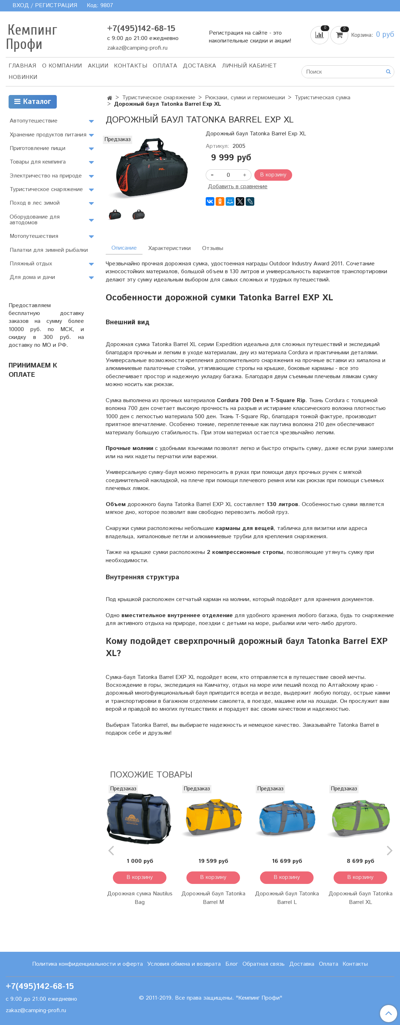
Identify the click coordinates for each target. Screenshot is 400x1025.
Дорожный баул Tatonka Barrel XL (360, 898)
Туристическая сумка (322, 98)
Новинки (23, 77)
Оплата (165, 66)
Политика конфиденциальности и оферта (87, 964)
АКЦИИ (98, 66)
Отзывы (212, 248)
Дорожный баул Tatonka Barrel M (213, 898)
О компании (62, 66)
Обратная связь (263, 964)
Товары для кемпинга (38, 162)
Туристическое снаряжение (158, 98)
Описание (124, 248)
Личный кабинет (249, 66)
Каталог (32, 102)
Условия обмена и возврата (184, 964)
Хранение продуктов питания (48, 135)
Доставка (199, 66)
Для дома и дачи (32, 277)
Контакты (130, 66)
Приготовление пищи (37, 148)
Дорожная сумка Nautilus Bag (139, 898)
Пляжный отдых (31, 264)
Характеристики (169, 248)
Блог (231, 964)
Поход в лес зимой (35, 203)
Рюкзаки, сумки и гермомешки (245, 98)
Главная (22, 66)
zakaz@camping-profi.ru (137, 48)
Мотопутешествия (34, 236)
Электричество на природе (46, 176)
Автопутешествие (34, 121)
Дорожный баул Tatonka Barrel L (287, 898)
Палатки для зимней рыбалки (49, 250)
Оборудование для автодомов (35, 220)
